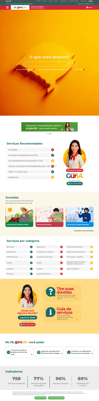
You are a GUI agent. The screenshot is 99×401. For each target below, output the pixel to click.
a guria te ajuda (27, 317)
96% (61, 378)
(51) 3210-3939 (75, 183)
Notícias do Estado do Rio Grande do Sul (54, 69)
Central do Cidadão (53, 1)
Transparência (63, 1)
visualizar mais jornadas (84, 231)
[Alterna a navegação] (7, 7)
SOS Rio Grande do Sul (24, 69)
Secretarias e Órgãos (74, 1)
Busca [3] (20, 3)
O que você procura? (49, 57)
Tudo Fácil (79, 69)
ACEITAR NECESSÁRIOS (56, 398)
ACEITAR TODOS (40, 398)
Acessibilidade (28, 3)
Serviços (45, 1)
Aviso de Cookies (41, 394)
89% (83, 378)
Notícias (39, 1)
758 (16, 378)
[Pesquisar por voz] (69, 64)
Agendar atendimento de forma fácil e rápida (50, 352)
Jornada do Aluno (44, 224)
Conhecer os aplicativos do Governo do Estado (81, 352)
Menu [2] (15, 3)
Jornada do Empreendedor (78, 224)
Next (56, 166)
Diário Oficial (84, 1)
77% (39, 378)
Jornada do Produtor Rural (17, 224)
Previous (6, 166)
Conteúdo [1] (9, 3)
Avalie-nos (90, 3)
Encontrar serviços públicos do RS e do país (19, 352)
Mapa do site (82, 3)
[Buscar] (73, 64)
